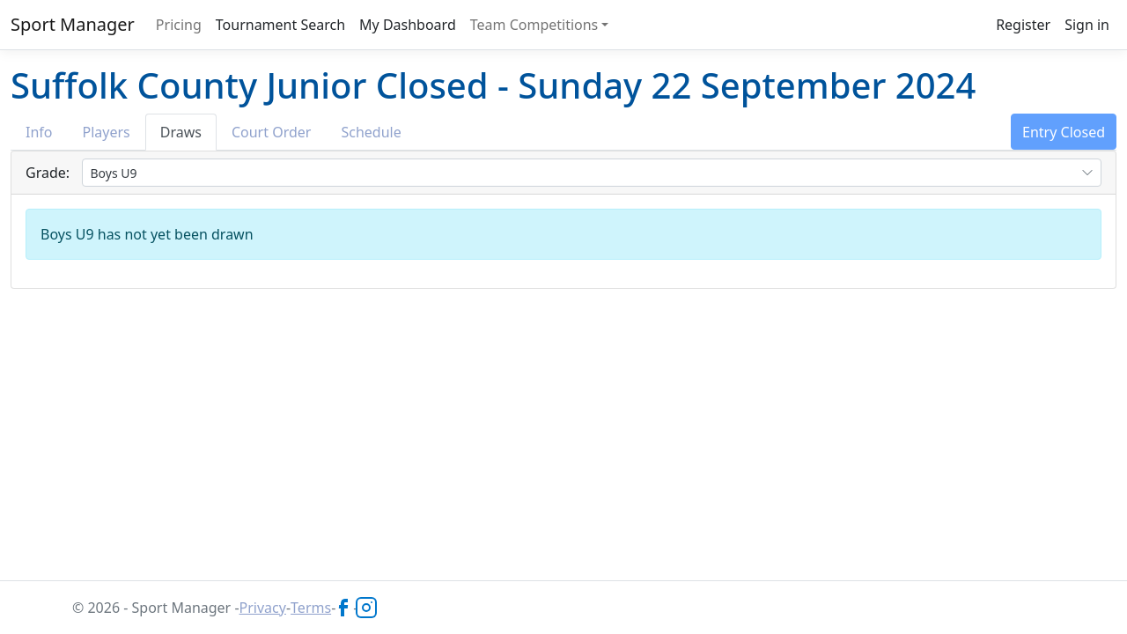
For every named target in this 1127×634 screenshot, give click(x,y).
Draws (181, 132)
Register (1023, 24)
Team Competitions (534, 24)
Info (39, 132)
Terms (311, 607)
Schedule (371, 132)
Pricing (179, 24)
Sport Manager (73, 24)
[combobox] (591, 172)
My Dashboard (407, 24)
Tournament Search (280, 24)
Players (106, 132)
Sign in (1086, 24)
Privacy (262, 607)
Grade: (48, 172)
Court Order (271, 132)
